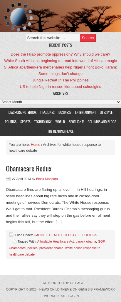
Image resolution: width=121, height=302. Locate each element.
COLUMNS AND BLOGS (102, 121)
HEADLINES (48, 112)
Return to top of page (63, 283)
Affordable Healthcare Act (55, 241)
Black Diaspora (47, 179)
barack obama (85, 241)
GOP (101, 241)
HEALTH (55, 235)
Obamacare (17, 248)
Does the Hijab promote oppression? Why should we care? (60, 54)
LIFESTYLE (105, 112)
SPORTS (25, 121)
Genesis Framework (96, 289)
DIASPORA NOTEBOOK (23, 112)
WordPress (54, 296)
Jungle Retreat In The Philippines (60, 80)
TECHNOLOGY (43, 121)
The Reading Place (61, 131)
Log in (73, 296)
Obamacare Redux (28, 168)
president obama (51, 248)
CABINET (40, 235)
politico (33, 248)
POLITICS (10, 121)
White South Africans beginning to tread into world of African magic (60, 61)
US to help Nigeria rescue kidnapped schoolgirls (60, 86)
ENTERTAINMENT (85, 112)
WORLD (59, 121)
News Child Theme (55, 289)
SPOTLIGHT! (75, 121)
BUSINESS (64, 112)
